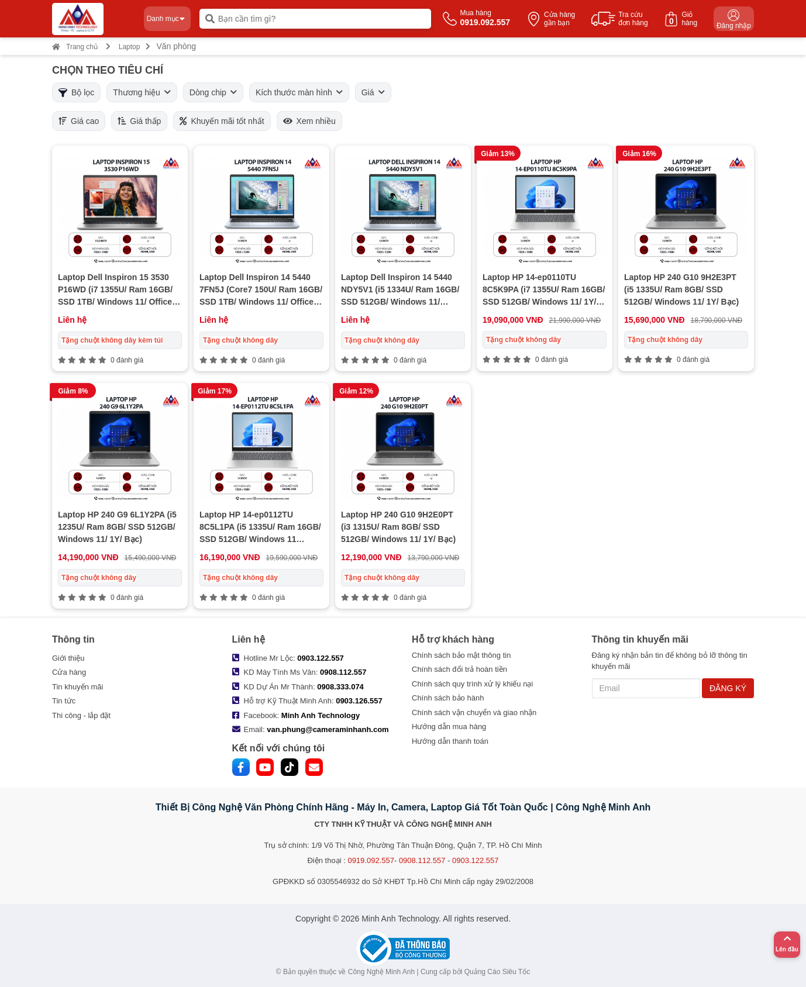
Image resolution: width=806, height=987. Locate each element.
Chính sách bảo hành (448, 697)
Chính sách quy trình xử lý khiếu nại (472, 683)
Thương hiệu (141, 92)
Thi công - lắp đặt (81, 715)
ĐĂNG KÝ (727, 688)
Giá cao (78, 121)
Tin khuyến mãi (77, 686)
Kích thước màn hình (299, 92)
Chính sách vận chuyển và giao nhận (474, 712)
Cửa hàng (69, 672)
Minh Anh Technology (320, 715)
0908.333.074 (340, 686)
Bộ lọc (76, 92)
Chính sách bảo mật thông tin (461, 655)
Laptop (129, 47)
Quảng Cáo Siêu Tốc (497, 972)
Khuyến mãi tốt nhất (222, 121)
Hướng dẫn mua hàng (449, 726)
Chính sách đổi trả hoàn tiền (459, 669)
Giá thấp (139, 121)
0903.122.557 (320, 658)
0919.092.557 (370, 860)
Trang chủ (75, 47)
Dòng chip (213, 92)
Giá (373, 92)
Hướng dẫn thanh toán (450, 741)
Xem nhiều (309, 121)
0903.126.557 (359, 700)
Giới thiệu (68, 658)
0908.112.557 (343, 672)
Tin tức (63, 700)
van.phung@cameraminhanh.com (327, 729)
